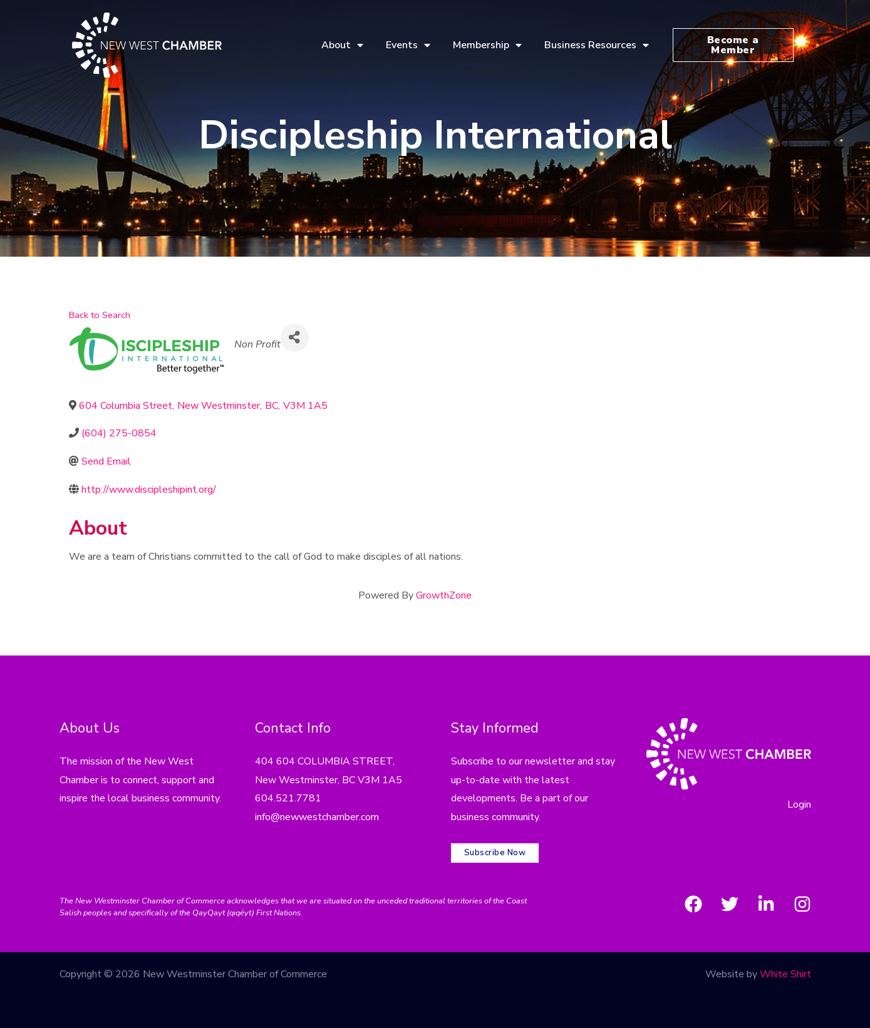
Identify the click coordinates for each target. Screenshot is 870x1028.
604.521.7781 (288, 798)
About (342, 45)
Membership (487, 45)
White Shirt (785, 974)
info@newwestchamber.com (317, 817)
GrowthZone (444, 595)
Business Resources (596, 45)
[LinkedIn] (766, 904)
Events (408, 45)
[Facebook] (693, 904)
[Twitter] (729, 904)
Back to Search (99, 315)
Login (799, 804)
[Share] (295, 338)
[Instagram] (802, 904)
